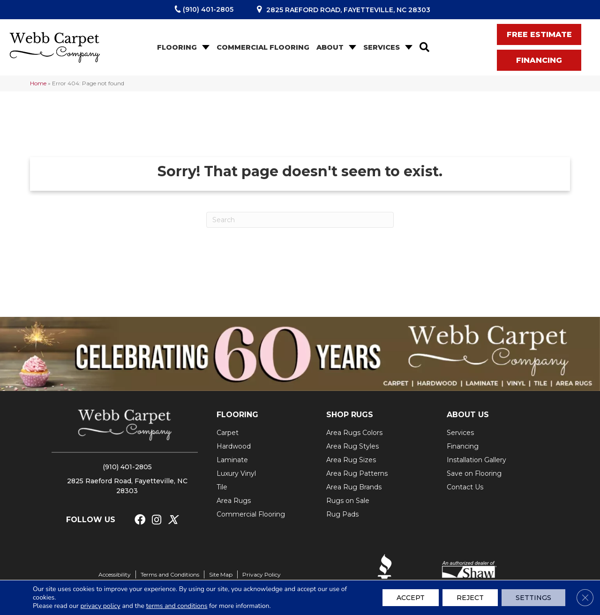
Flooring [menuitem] (177, 47)
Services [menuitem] (381, 47)
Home (38, 83)
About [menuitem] (330, 47)
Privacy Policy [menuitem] (261, 574)
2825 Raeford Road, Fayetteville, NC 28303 (348, 10)
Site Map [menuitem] (220, 574)
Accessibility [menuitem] (114, 574)
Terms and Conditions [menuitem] (170, 574)
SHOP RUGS (349, 414)
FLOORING (237, 414)
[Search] (300, 220)
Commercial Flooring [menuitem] (263, 47)
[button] (205, 47)
